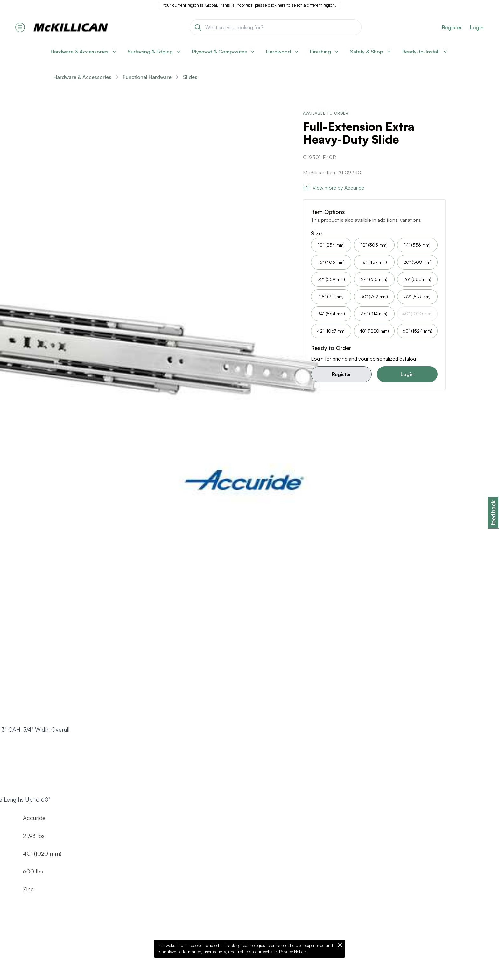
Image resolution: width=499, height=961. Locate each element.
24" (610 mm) (374, 279)
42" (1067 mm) (331, 330)
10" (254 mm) (331, 245)
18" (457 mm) (374, 262)
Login (477, 27)
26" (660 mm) (417, 279)
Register (341, 374)
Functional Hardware (147, 77)
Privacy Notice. (293, 951)
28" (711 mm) (331, 296)
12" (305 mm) (374, 245)
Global (211, 5)
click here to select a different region (301, 5)
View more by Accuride (333, 188)
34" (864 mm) (331, 313)
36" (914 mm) (374, 313)
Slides (190, 77)
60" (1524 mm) (417, 330)
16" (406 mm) (331, 262)
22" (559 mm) (331, 279)
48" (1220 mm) (374, 330)
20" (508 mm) (417, 262)
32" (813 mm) (417, 296)
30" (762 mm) (374, 296)
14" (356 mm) (417, 245)
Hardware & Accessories (82, 77)
